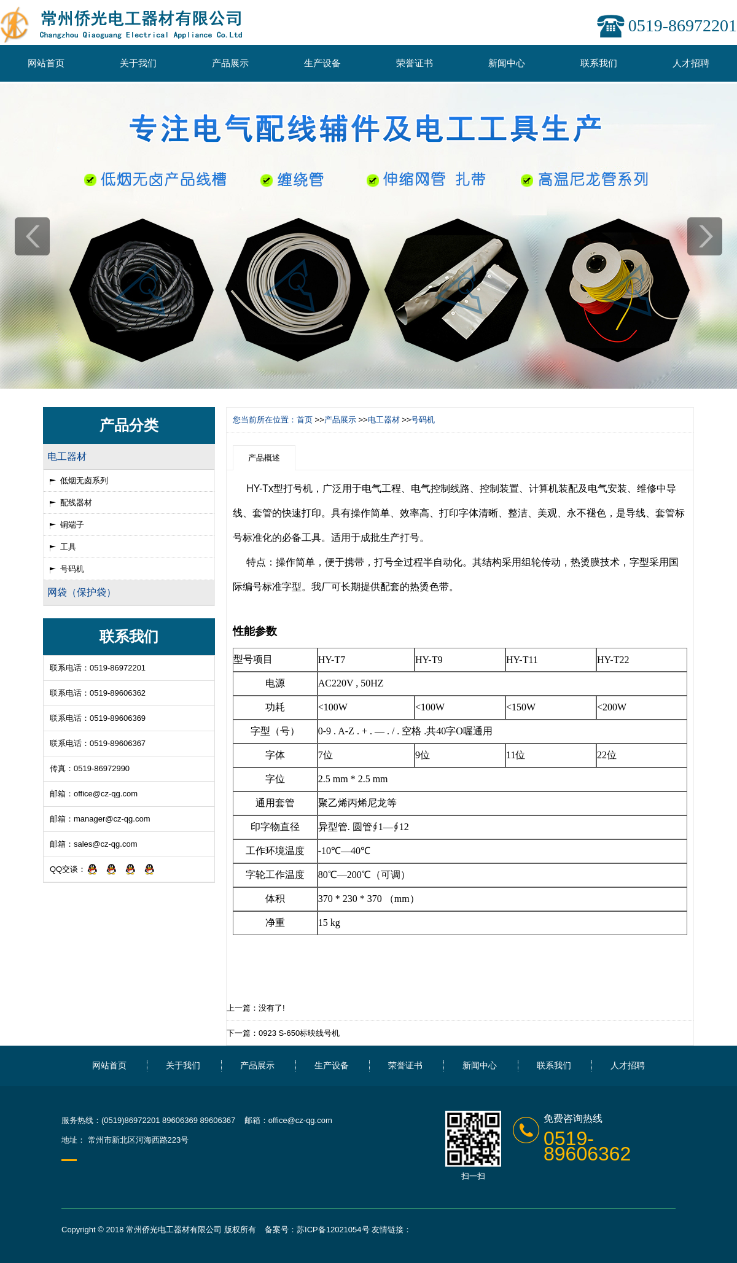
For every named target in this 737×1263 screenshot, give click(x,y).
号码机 (72, 568)
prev (32, 236)
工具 (68, 546)
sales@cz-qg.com (106, 844)
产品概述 (264, 457)
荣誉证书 (414, 63)
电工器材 (384, 419)
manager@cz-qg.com (112, 818)
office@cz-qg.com (106, 793)
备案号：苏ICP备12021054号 (317, 1229)
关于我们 (138, 63)
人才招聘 (691, 63)
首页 (305, 419)
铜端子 (72, 524)
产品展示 (230, 63)
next (704, 236)
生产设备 (322, 63)
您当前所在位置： (265, 419)
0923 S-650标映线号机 (299, 1033)
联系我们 (598, 63)
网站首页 (46, 63)
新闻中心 (506, 63)
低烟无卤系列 (84, 480)
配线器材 (76, 502)
